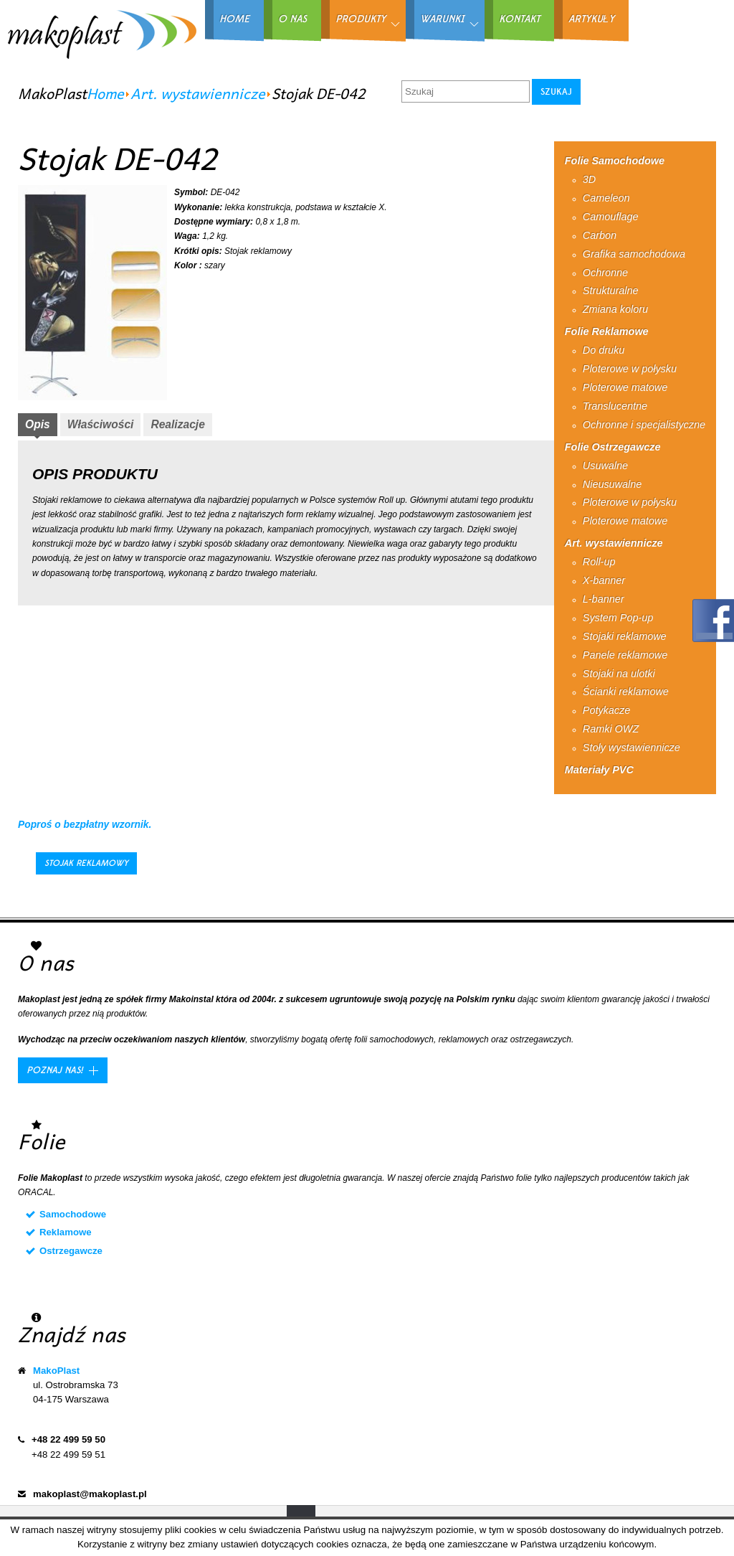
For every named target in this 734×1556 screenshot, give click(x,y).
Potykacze (606, 710)
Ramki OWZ (611, 729)
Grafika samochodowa (634, 254)
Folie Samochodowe (614, 160)
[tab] (37, 426)
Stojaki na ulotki (619, 673)
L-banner (603, 599)
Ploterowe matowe (625, 387)
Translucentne (615, 406)
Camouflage (611, 216)
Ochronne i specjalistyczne (644, 424)
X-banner (604, 580)
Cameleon (606, 198)
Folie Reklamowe (607, 331)
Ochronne (605, 272)
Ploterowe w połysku (630, 368)
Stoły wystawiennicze (631, 747)
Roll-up (599, 561)
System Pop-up (618, 617)
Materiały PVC (599, 769)
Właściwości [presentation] (100, 424)
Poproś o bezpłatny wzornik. (84, 824)
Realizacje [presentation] (177, 424)
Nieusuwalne (612, 484)
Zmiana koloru (615, 309)
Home (105, 93)
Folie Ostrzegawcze (613, 447)
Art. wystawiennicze (197, 93)
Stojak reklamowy (86, 863)
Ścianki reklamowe (626, 691)
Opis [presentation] (37, 424)
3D (589, 179)
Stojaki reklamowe (625, 636)
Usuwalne (605, 465)
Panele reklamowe (625, 655)
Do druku (603, 350)
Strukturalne (611, 290)
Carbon (599, 235)
